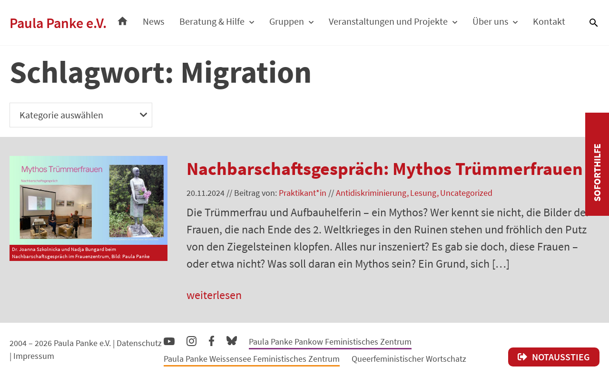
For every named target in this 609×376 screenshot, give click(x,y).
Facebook (211, 339)
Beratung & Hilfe (212, 21)
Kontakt (549, 21)
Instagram (191, 340)
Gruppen (286, 21)
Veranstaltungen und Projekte (388, 21)
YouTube (169, 341)
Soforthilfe (597, 173)
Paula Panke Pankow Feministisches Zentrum (330, 341)
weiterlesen (214, 295)
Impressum (33, 355)
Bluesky (231, 340)
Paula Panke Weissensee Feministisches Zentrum (252, 358)
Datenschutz (139, 342)
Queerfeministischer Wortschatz (409, 358)
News (153, 21)
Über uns (490, 21)
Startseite (122, 19)
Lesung (423, 192)
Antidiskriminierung (371, 192)
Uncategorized (466, 192)
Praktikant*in (302, 192)
